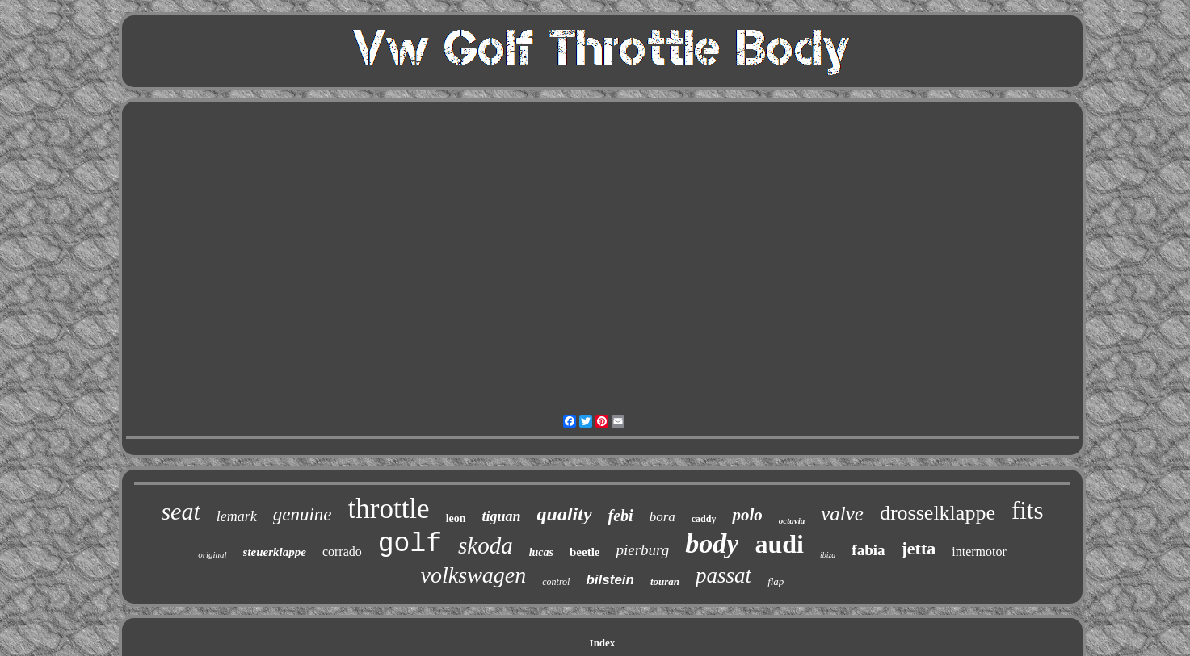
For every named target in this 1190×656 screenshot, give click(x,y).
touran (664, 581)
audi (779, 543)
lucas (541, 552)
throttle (389, 508)
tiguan (501, 516)
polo (747, 514)
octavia (792, 520)
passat (723, 575)
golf (410, 544)
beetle (584, 551)
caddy (704, 518)
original (212, 554)
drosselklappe (937, 512)
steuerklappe (274, 551)
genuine (302, 514)
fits (1027, 510)
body (711, 543)
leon (456, 518)
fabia (868, 549)
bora (662, 516)
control (556, 581)
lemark (237, 516)
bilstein (610, 579)
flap (775, 581)
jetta (919, 548)
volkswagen (474, 574)
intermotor (979, 551)
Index (603, 643)
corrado (342, 551)
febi (620, 515)
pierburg (643, 549)
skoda (485, 545)
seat (180, 511)
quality (564, 513)
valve (842, 513)
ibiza (827, 554)
